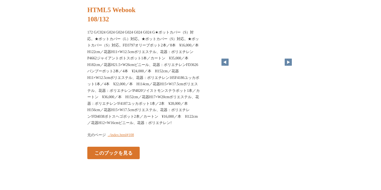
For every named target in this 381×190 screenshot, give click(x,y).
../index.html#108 (121, 135)
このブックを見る (113, 152)
